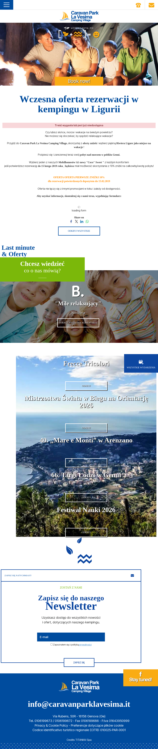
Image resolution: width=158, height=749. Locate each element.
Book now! (79, 81)
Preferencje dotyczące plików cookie (97, 725)
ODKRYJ (86, 386)
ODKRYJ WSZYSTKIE (79, 231)
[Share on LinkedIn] (81, 221)
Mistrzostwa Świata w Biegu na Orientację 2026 (86, 402)
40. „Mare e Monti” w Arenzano (86, 440)
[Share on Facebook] (71, 221)
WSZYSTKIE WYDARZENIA (141, 364)
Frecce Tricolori (86, 363)
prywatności (85, 644)
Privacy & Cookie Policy (51, 725)
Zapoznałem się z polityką (72, 644)
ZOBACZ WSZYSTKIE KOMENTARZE (78, 323)
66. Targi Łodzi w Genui (86, 475)
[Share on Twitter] (76, 221)
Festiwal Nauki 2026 (86, 510)
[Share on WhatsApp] (87, 221)
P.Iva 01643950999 (115, 721)
